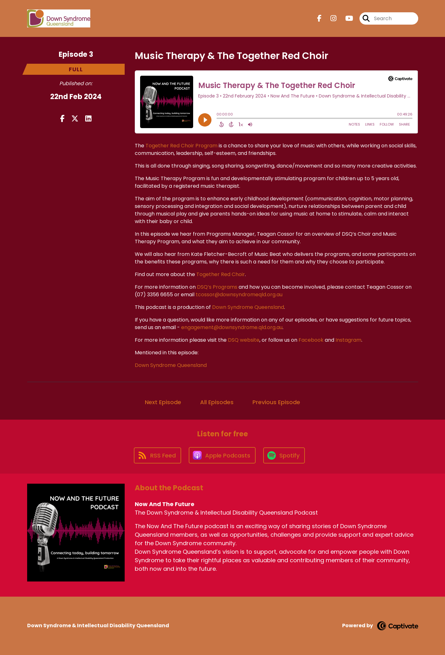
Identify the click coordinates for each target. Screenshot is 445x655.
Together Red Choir (220, 274)
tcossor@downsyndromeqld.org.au (239, 294)
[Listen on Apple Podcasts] (222, 455)
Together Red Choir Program (181, 145)
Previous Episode (276, 402)
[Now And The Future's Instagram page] (329, 18)
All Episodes (217, 402)
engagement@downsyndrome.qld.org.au (231, 327)
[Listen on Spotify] (284, 455)
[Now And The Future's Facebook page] (319, 18)
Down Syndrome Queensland (248, 307)
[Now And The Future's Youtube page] (345, 18)
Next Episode (163, 402)
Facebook (311, 340)
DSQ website (243, 340)
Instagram (347, 340)
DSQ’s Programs (217, 287)
